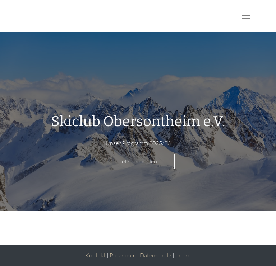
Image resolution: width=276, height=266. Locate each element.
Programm (123, 255)
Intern (183, 255)
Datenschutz (155, 255)
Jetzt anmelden (138, 161)
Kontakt (95, 255)
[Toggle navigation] (246, 16)
